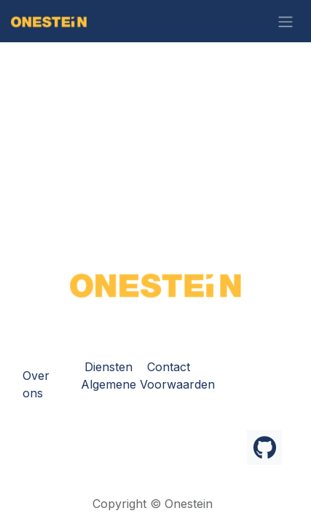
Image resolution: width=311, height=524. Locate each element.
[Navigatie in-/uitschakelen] (285, 21)
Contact (168, 367)
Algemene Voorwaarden (148, 384)
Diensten (108, 367)
